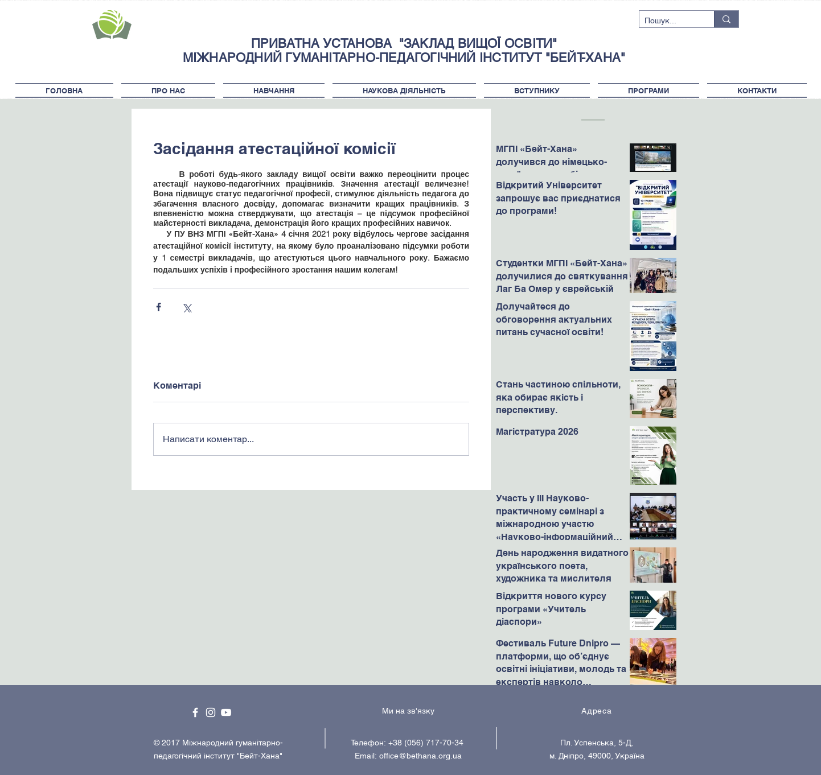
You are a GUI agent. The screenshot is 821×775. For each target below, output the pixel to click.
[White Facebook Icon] (195, 712)
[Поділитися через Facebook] (158, 307)
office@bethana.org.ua (420, 755)
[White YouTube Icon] (226, 712)
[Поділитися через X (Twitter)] (186, 307)
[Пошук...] (667, 21)
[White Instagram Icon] (210, 712)
